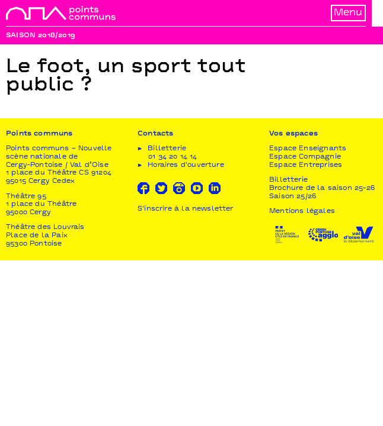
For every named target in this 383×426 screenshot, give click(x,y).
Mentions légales (302, 212)
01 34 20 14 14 (172, 157)
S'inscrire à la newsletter (186, 210)
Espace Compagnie (305, 157)
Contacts (155, 134)
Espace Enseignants (307, 150)
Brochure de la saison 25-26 (322, 189)
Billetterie (288, 181)
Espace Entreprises (305, 166)
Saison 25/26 (292, 197)
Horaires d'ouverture (186, 166)
